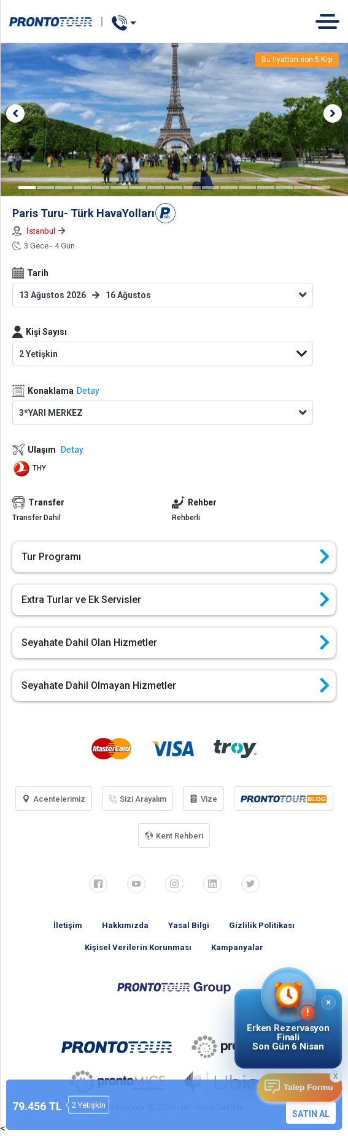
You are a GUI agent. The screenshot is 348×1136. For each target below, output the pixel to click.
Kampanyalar (237, 947)
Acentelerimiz (53, 799)
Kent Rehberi (174, 835)
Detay (88, 391)
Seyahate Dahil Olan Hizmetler (175, 642)
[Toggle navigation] (331, 21)
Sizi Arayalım (137, 799)
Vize (203, 799)
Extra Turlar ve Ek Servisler (175, 599)
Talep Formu (308, 1087)
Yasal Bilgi (188, 925)
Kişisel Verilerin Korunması (138, 947)
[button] (15, 113)
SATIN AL (311, 1114)
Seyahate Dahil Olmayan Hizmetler (175, 685)
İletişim (67, 925)
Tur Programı (175, 557)
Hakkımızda (125, 925)
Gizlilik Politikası (262, 925)
